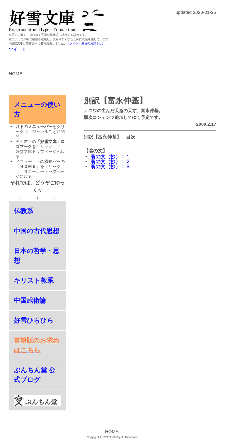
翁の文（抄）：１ (110, 156)
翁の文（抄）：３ (110, 166)
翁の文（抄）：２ (110, 161)
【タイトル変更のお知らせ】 (86, 43)
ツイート (17, 49)
